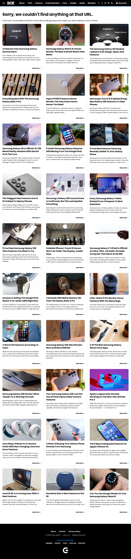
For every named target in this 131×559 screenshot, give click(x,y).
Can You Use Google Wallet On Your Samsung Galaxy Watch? (108, 495)
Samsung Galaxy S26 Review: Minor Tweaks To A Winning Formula (20, 395)
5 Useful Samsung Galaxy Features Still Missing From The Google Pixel (64, 150)
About (53, 531)
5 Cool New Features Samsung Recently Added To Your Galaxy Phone (106, 151)
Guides (73, 3)
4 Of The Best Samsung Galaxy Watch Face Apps (105, 346)
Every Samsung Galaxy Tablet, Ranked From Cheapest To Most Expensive (106, 201)
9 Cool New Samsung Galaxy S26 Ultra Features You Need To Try (19, 249)
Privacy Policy (74, 531)
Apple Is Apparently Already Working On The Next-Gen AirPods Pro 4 (107, 397)
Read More (36, 68)
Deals (82, 3)
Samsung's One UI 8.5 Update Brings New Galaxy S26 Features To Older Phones (108, 101)
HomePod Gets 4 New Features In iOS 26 (65, 495)
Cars (64, 3)
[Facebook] (99, 3)
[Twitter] (102, 3)
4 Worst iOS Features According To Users (20, 346)
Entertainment (52, 3)
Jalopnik (57, 543)
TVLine (65, 543)
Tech (30, 3)
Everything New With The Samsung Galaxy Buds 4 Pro (20, 100)
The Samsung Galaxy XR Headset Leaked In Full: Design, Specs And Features (107, 52)
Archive (62, 531)
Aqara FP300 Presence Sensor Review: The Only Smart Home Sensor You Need (61, 101)
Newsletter (121, 3)
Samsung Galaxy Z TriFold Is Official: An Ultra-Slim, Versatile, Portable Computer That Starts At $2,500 (109, 251)
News (22, 3)
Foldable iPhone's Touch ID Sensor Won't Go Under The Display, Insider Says (64, 251)
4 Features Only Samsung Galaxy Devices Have (19, 50)
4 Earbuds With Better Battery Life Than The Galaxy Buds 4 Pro (63, 299)
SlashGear (81, 543)
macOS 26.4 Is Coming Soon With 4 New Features (20, 495)
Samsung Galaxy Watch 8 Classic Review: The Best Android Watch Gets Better (65, 51)
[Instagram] (105, 3)
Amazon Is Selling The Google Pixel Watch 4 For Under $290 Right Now (20, 299)
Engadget (49, 543)
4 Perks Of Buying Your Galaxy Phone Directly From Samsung (65, 445)
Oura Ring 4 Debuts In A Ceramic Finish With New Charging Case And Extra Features (21, 446)
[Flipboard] (108, 3)
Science (39, 3)
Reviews (92, 3)
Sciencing (72, 543)
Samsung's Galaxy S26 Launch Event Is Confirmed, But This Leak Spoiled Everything (65, 201)
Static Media (55, 535)
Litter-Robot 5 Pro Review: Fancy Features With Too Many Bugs (107, 299)
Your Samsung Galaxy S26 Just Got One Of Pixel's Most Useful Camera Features (64, 397)
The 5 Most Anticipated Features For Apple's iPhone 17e (108, 445)
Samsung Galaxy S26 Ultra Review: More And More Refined (64, 346)
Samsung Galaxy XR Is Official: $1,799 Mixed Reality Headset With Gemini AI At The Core (21, 151)
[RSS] (112, 3)
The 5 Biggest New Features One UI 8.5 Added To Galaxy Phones (20, 200)
